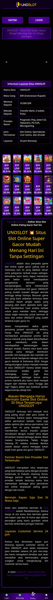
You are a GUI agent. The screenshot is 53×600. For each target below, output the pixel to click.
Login (6, 596)
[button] (6, 62)
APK (46, 596)
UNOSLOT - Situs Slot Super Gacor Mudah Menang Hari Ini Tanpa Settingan (26, 33)
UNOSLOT (25, 89)
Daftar (33, 596)
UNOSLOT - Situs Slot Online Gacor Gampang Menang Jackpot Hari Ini (26, 575)
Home (10, 221)
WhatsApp (20, 596)
